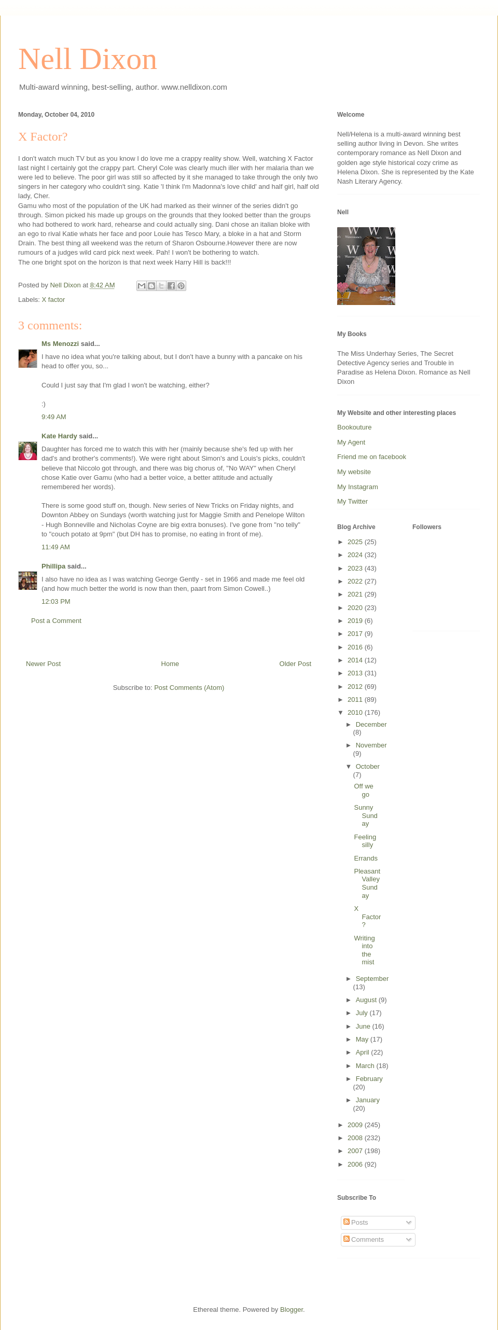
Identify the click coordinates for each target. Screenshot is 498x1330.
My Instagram (357, 487)
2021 (356, 594)
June (364, 1026)
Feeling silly (365, 841)
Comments (363, 1239)
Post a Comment (56, 621)
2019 (356, 621)
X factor (53, 299)
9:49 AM (54, 417)
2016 (356, 647)
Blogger (291, 1309)
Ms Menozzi (60, 344)
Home (170, 664)
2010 (356, 712)
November (371, 745)
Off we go (363, 790)
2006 (356, 1164)
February (369, 1079)
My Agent (351, 442)
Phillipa (53, 566)
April (363, 1052)
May (363, 1039)
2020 (356, 608)
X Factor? (367, 917)
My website (354, 472)
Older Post (295, 664)
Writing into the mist (364, 950)
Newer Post (43, 664)
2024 (356, 555)
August (367, 1000)
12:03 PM (56, 601)
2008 (356, 1138)
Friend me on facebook (371, 457)
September (372, 978)
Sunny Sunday (365, 815)
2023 (356, 568)
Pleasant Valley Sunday (367, 883)
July (363, 1013)
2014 (356, 660)
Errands (366, 858)
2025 (356, 542)
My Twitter (352, 501)
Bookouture (354, 427)
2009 (356, 1125)
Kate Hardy (59, 436)
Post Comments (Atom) (189, 687)
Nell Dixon (87, 58)
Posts (355, 1222)
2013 (356, 673)
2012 (356, 686)
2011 (356, 699)
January (368, 1100)
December (371, 724)
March (366, 1066)
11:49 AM (56, 547)
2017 (356, 634)
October (368, 766)
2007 (356, 1151)
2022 (356, 581)
